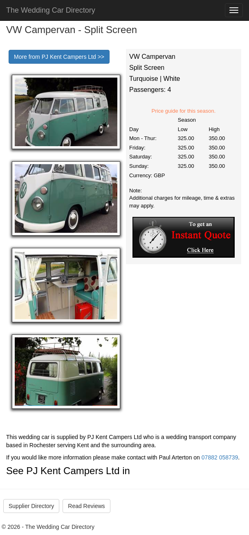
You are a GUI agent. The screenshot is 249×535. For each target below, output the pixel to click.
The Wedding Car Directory (50, 10)
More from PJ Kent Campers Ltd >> (59, 57)
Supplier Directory (31, 506)
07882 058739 (220, 457)
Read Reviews (86, 506)
